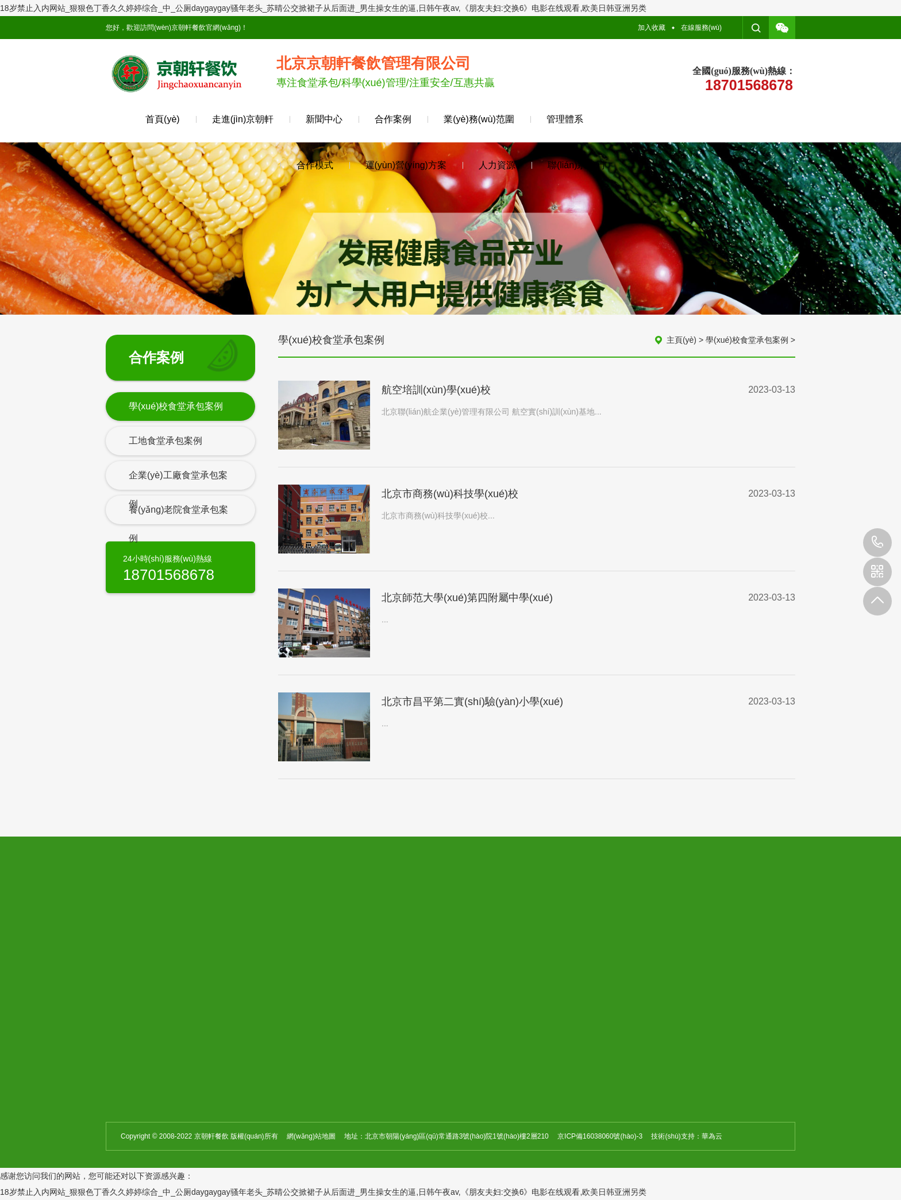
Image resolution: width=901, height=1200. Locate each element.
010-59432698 (877, 542)
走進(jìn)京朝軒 (243, 119)
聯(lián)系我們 (576, 165)
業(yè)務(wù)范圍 (479, 119)
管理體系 (564, 119)
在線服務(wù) (701, 28)
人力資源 (497, 165)
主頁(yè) (681, 339)
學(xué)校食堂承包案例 (176, 406)
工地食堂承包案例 (165, 441)
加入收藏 (651, 28)
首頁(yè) (162, 119)
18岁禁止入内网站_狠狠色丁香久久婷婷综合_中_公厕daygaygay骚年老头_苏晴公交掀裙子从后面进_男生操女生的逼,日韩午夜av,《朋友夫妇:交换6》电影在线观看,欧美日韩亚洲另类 (323, 8)
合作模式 (315, 165)
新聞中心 (324, 119)
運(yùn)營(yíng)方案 (405, 165)
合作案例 (393, 119)
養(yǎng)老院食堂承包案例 (178, 524)
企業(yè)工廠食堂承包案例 (178, 489)
